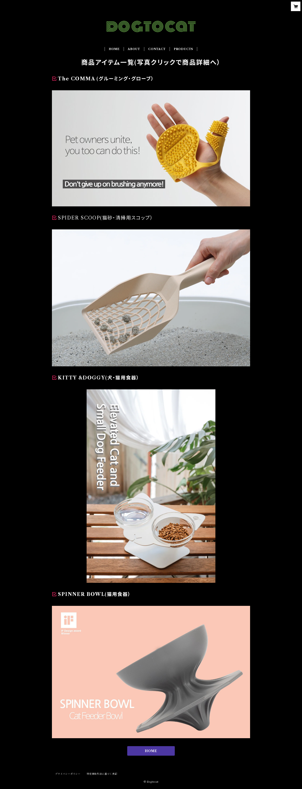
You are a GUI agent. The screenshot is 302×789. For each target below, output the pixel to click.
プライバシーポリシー (67, 773)
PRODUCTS (183, 49)
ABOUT (134, 49)
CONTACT (157, 49)
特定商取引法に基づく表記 (102, 773)
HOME (114, 49)
